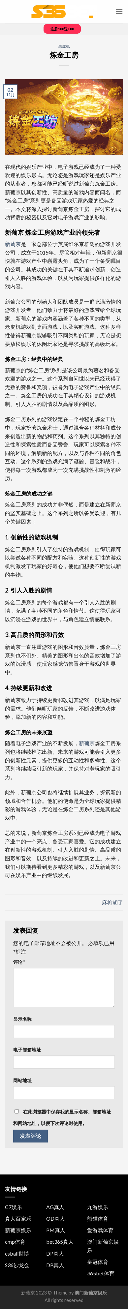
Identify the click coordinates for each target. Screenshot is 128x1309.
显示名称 (22, 1019)
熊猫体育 (97, 1218)
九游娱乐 (97, 1207)
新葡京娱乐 (18, 1230)
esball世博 (17, 1253)
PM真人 (55, 1230)
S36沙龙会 (17, 1265)
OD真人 (55, 1218)
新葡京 (13, 244)
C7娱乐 (13, 1207)
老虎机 (64, 46)
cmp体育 (15, 1241)
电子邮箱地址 (27, 1049)
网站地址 (22, 1080)
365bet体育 (100, 1273)
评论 (19, 962)
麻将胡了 (112, 902)
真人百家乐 (18, 1218)
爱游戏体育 (100, 1230)
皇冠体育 (97, 1262)
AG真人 (55, 1207)
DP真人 (55, 1253)
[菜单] (119, 11)
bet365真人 (60, 1241)
